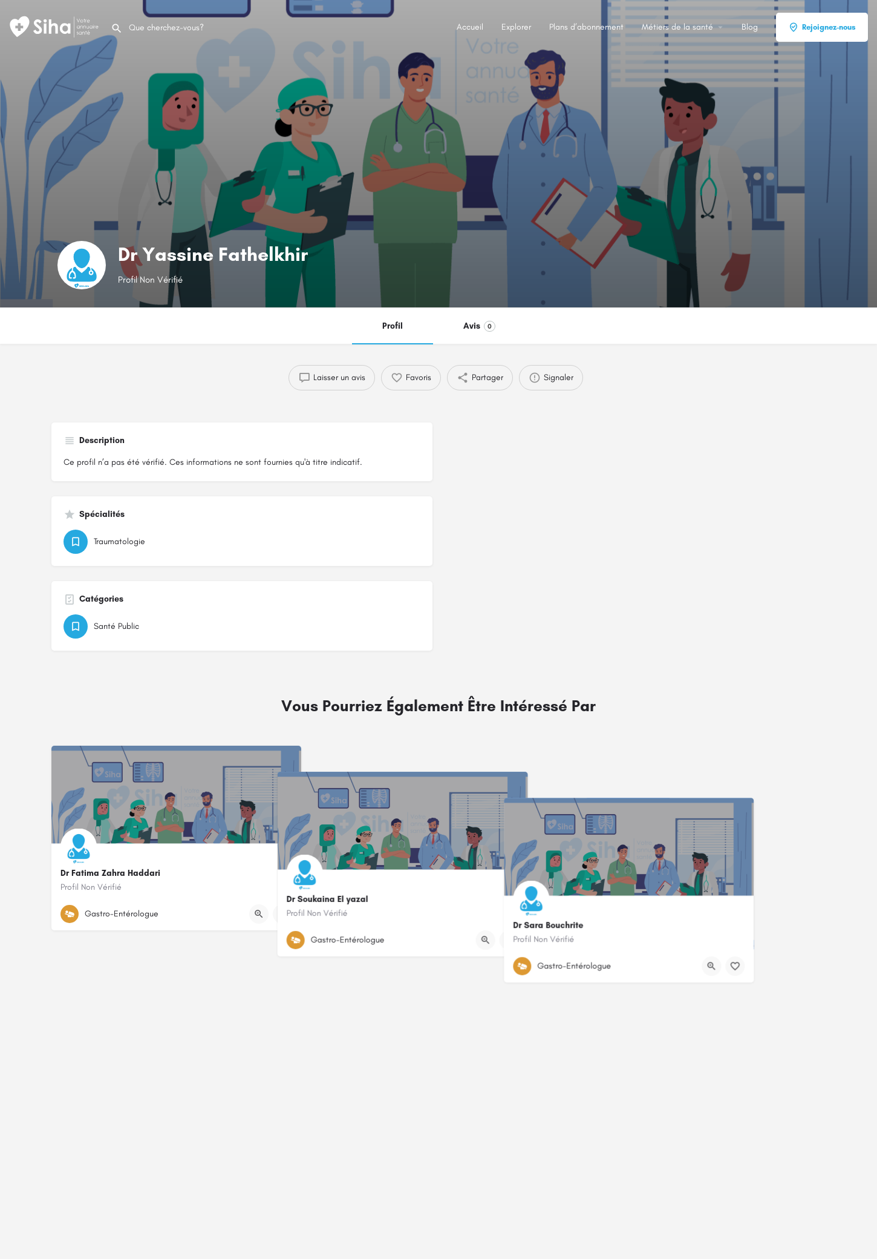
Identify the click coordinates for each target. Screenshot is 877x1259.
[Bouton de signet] (282, 914)
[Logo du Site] (55, 26)
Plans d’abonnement (586, 27)
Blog (750, 27)
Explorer (516, 27)
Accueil (470, 27)
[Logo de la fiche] (81, 265)
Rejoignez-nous (822, 27)
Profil (392, 326)
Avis (479, 326)
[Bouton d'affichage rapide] (259, 914)
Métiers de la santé (677, 27)
